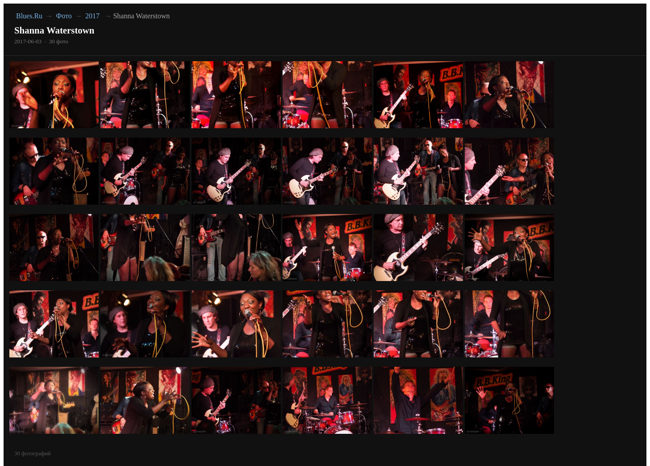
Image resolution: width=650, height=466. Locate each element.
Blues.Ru (29, 16)
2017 (92, 16)
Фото (64, 16)
